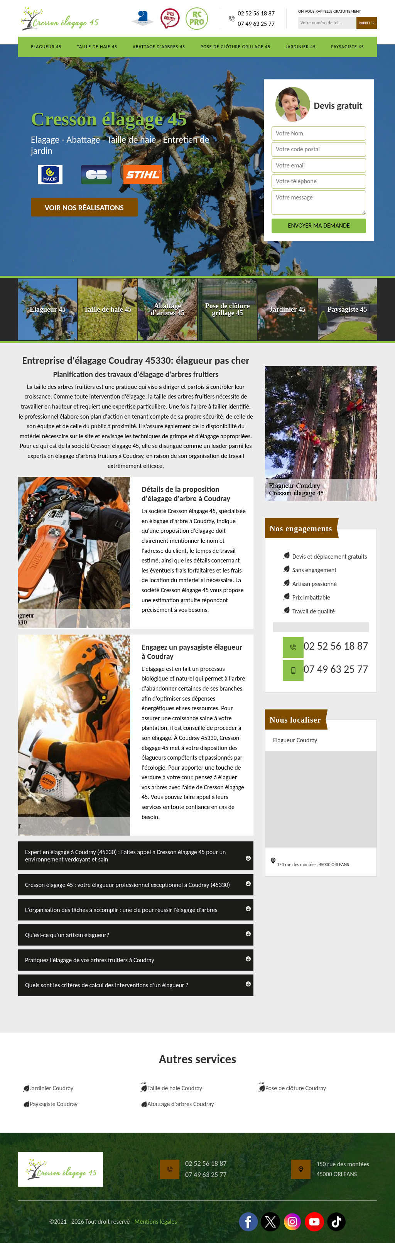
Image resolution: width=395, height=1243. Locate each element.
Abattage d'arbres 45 (159, 46)
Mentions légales (156, 1221)
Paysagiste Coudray (54, 1104)
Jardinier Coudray (51, 1088)
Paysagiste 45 (347, 46)
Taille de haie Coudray (174, 1088)
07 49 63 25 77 (256, 23)
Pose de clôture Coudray (295, 1088)
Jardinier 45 (301, 46)
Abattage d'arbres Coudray (180, 1104)
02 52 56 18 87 (256, 13)
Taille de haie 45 (97, 46)
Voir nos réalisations (84, 207)
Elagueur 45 (46, 46)
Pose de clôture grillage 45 (235, 46)
